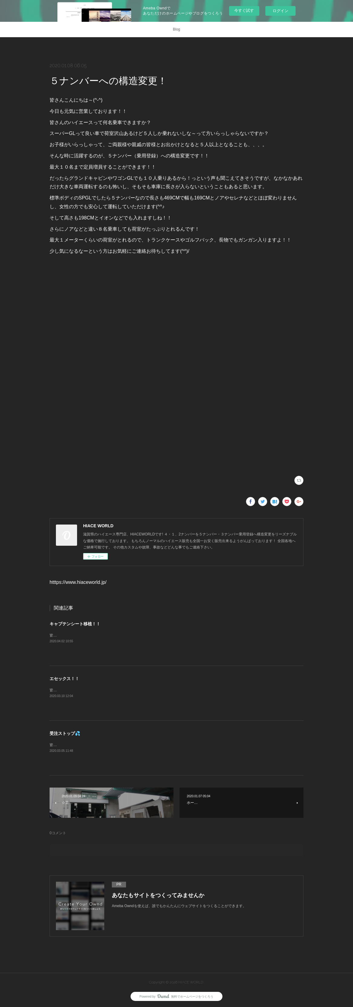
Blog (176, 29)
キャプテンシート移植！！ (75, 623)
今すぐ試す (244, 10)
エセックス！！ (64, 678)
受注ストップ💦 (65, 733)
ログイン (280, 10)
